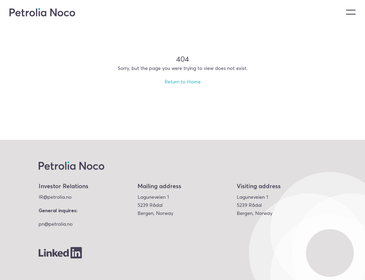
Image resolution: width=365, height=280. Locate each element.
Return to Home (183, 82)
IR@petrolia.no (55, 197)
